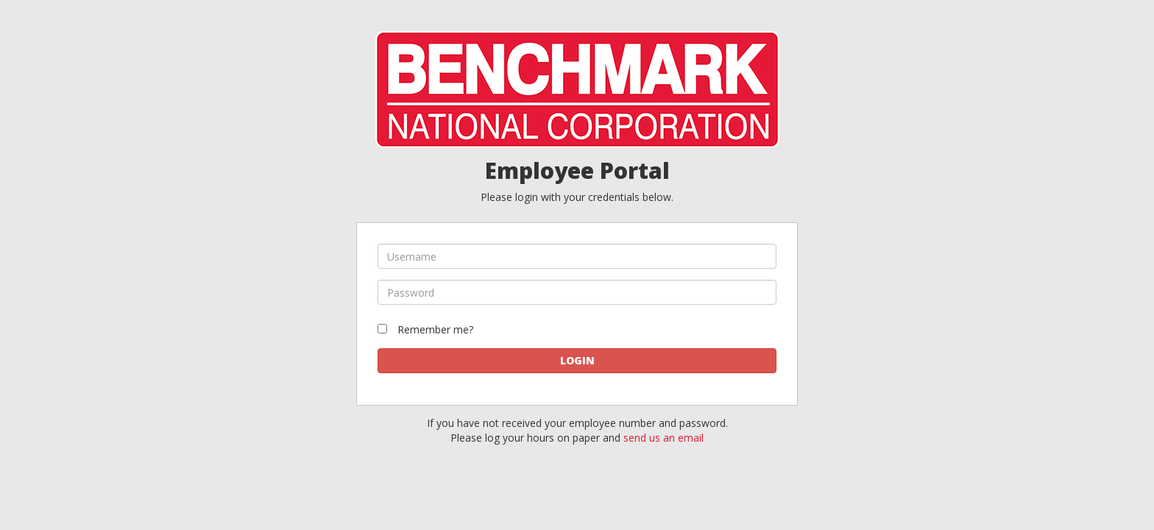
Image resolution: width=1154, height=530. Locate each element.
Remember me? (435, 329)
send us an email (663, 438)
